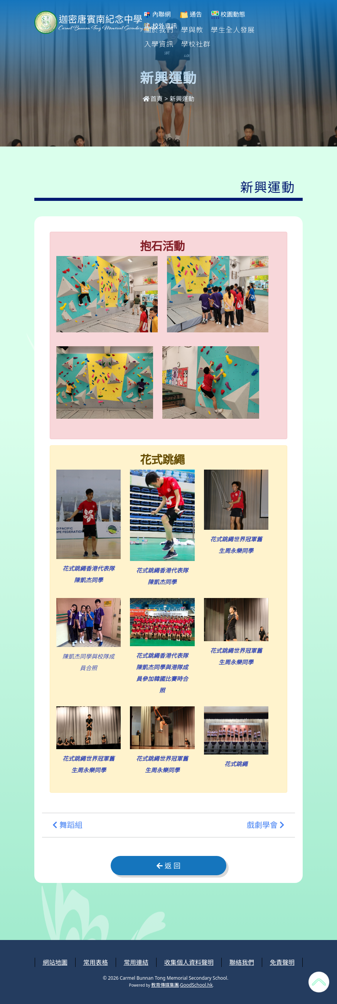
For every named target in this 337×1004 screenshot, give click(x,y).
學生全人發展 (233, 29)
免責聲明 (282, 962)
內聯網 (157, 14)
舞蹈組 (67, 825)
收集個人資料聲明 (189, 962)
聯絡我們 (241, 962)
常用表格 (95, 962)
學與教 (193, 29)
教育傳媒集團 (165, 985)
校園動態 (228, 14)
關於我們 (159, 29)
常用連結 (136, 962)
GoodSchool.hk (196, 985)
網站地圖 (55, 962)
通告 (191, 14)
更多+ (274, 29)
